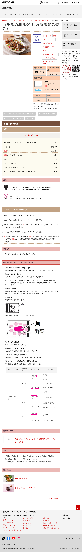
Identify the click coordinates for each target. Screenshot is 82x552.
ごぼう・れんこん (49, 39)
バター (53, 47)
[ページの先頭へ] (78, 507)
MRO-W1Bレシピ (43, 20)
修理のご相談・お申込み (50, 525)
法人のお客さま (67, 518)
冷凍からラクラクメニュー (50, 63)
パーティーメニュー (49, 58)
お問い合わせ (76, 538)
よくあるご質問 (28, 518)
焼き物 (45, 36)
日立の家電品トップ (7, 20)
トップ (5, 14)
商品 (15, 20)
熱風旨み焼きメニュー (50, 54)
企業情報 (65, 515)
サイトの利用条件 (62, 548)
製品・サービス (8, 520)
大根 (54, 36)
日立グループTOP (8, 544)
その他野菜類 (47, 43)
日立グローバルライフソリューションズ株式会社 (19, 512)
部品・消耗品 (27, 525)
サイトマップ (66, 538)
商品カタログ (47, 518)
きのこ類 (46, 47)
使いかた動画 (27, 523)
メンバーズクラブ (44, 14)
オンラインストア (58, 14)
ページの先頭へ (53, 498)
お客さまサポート (28, 515)
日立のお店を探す (48, 520)
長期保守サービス (72, 14)
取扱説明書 (26, 520)
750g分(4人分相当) (31, 135)
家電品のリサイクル (29, 528)
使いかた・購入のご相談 (50, 523)
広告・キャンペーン (9, 525)
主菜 (44, 50)
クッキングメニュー (32, 20)
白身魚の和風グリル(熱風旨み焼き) (31, 26)
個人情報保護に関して (74, 548)
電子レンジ (21, 20)
